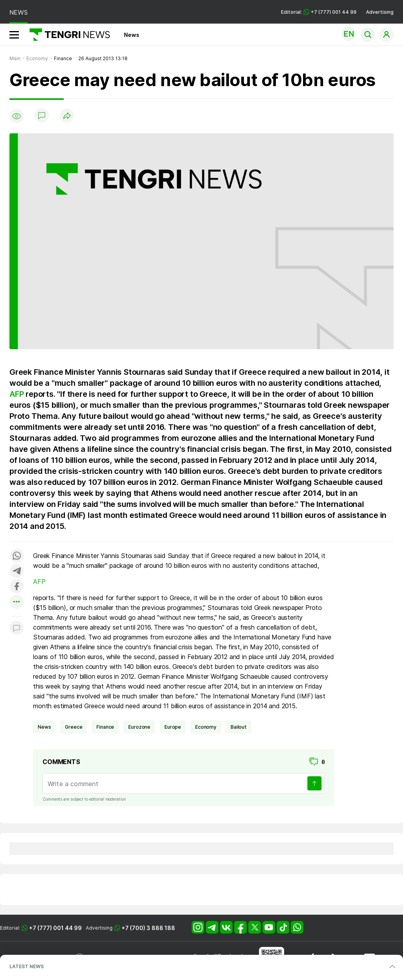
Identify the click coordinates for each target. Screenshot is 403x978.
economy (205, 727)
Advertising (380, 12)
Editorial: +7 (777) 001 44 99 (319, 12)
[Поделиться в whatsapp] (16, 556)
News (131, 34)
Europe (173, 727)
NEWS (18, 12)
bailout (239, 727)
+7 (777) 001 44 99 (55, 928)
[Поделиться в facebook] (16, 587)
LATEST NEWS (26, 966)
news (44, 727)
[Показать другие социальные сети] (16, 602)
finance (105, 727)
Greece (73, 727)
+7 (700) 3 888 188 (148, 928)
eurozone (139, 727)
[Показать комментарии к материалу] (16, 628)
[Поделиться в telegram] (16, 571)
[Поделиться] (67, 116)
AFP (16, 394)
